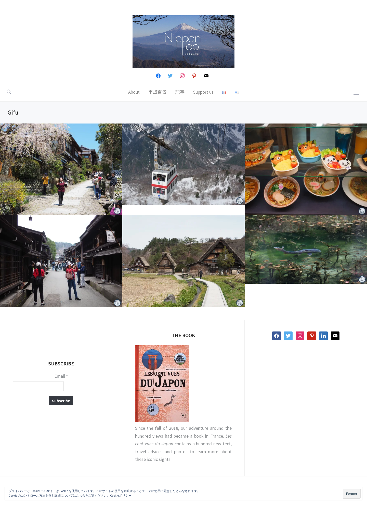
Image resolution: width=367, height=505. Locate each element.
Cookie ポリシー (121, 495)
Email (61, 376)
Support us (203, 92)
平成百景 (157, 92)
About (134, 92)
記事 (180, 92)
